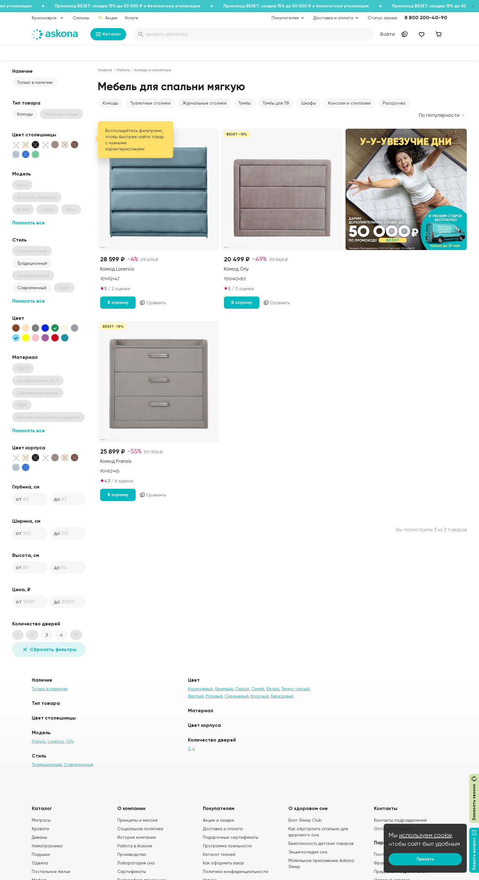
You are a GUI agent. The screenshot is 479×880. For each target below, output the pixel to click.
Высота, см (25, 555)
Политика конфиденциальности (235, 871)
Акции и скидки (218, 820)
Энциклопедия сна (307, 851)
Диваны (39, 837)
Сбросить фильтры (48, 649)
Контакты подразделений (400, 820)
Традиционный (32, 263)
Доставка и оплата (223, 828)
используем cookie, (426, 835)
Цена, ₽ (21, 589)
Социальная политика (140, 828)
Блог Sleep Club (305, 820)
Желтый (195, 696)
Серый (242, 688)
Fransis (39, 741)
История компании (136, 837)
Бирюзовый (282, 696)
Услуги (131, 17)
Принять (425, 859)
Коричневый (200, 688)
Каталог (108, 34)
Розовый (214, 696)
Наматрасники (47, 845)
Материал (25, 357)
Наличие (22, 71)
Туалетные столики (150, 103)
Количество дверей (36, 624)
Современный (31, 287)
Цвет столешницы (34, 135)
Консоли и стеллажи (349, 103)
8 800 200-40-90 (425, 17)
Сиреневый (236, 696)
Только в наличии (35, 82)
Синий (257, 688)
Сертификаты (131, 871)
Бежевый (224, 688)
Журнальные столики (204, 103)
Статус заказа (382, 17)
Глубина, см (25, 487)
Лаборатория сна (136, 862)
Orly (70, 741)
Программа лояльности (227, 845)
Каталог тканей (219, 854)
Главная (105, 70)
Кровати (40, 828)
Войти (387, 34)
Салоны (81, 17)
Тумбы (244, 103)
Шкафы (308, 103)
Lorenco (56, 741)
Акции (107, 17)
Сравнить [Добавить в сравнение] (152, 303)
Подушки (41, 854)
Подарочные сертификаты (230, 837)
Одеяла (40, 862)
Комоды (25, 114)
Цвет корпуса (28, 448)
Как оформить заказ (223, 862)
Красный (259, 696)
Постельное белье (51, 871)
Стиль (19, 240)
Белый (272, 688)
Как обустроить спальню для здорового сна (318, 831)
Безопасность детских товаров (320, 843)
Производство (131, 854)
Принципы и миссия (137, 820)
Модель (21, 174)
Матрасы (41, 820)
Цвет (18, 318)
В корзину (118, 302)
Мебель (123, 70)
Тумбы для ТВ (276, 103)
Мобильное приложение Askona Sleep (321, 863)
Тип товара (26, 103)
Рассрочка (394, 103)
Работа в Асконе (134, 845)
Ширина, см (26, 521)
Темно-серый (295, 688)
